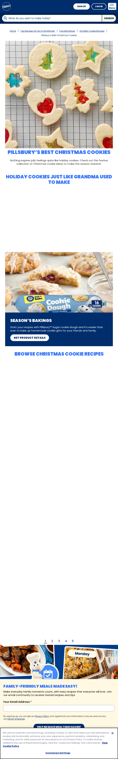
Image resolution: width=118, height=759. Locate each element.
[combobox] (52, 18)
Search (109, 18)
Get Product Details (30, 338)
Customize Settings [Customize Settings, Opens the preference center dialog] (57, 755)
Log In (99, 6)
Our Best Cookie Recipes (91, 31)
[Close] (112, 735)
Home (13, 31)
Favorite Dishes (67, 31)
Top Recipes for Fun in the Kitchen (37, 31)
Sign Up (81, 6)
